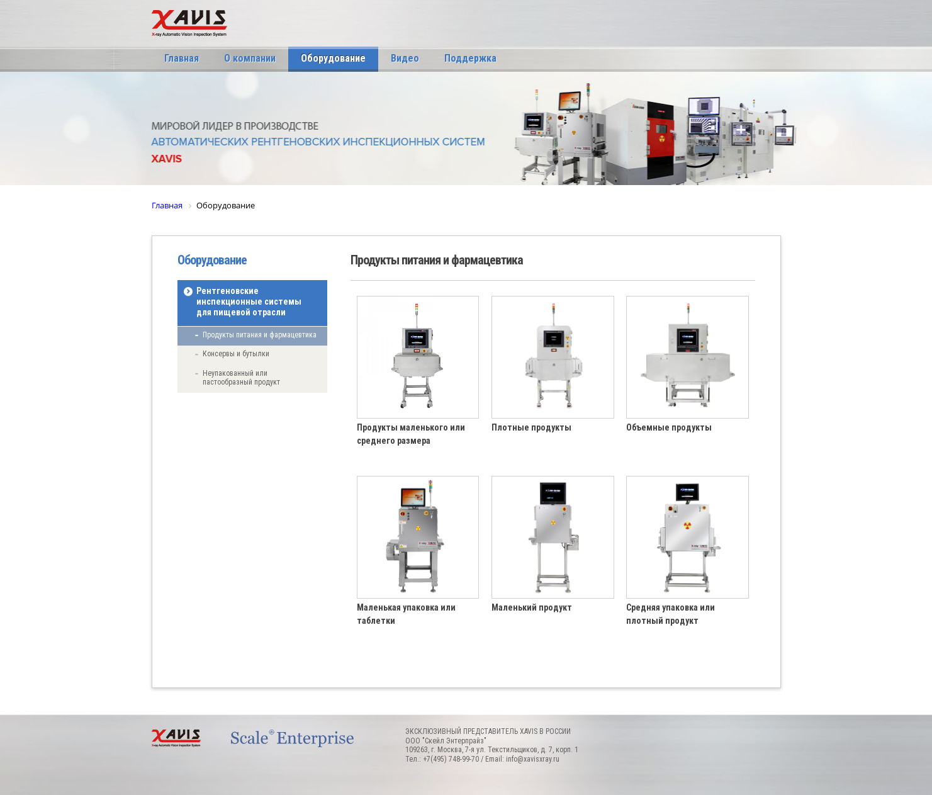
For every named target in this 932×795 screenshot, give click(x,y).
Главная (181, 58)
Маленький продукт (531, 607)
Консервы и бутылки (236, 353)
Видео (405, 58)
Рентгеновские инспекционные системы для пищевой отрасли (248, 301)
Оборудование (333, 58)
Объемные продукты (669, 427)
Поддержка (470, 58)
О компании (250, 58)
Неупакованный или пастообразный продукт (241, 377)
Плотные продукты (531, 427)
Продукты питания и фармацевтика (260, 334)
